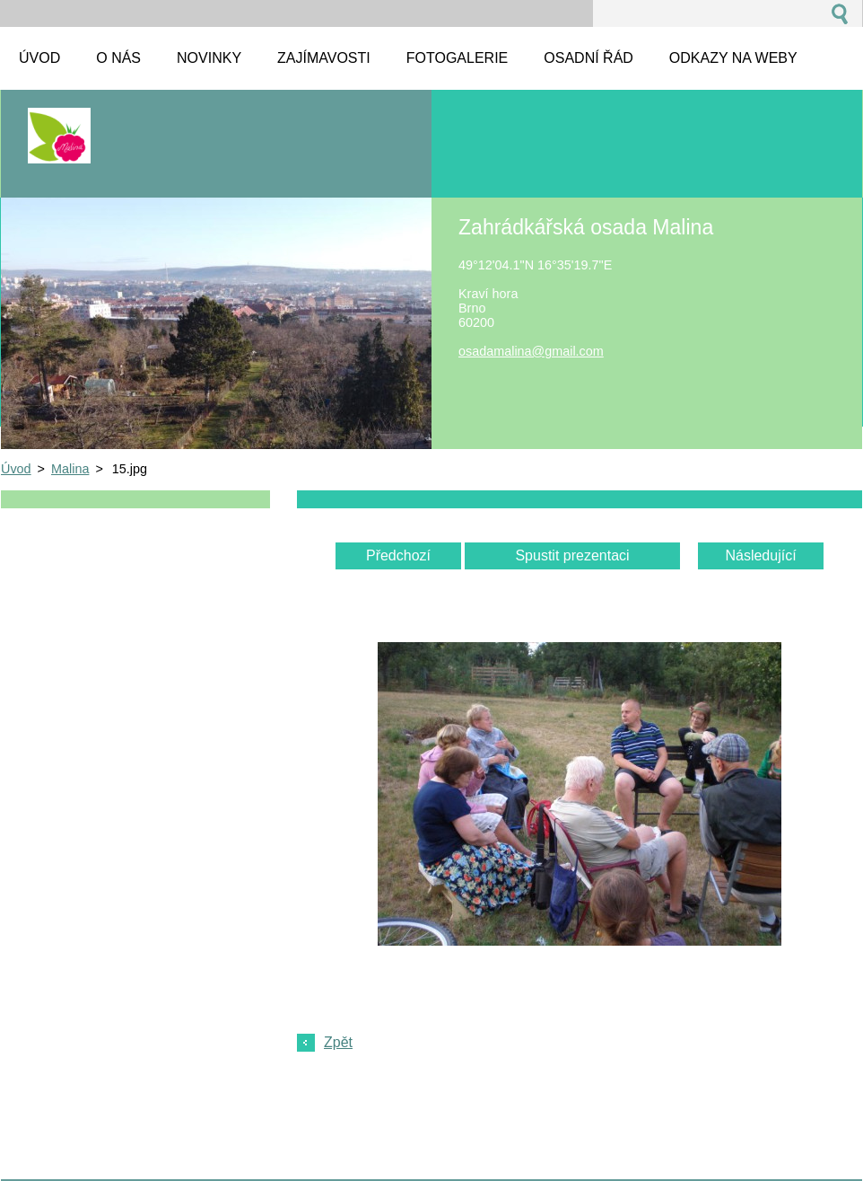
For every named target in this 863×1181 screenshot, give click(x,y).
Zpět (338, 1042)
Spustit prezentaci (572, 555)
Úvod (16, 469)
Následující (760, 555)
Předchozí (398, 555)
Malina (70, 469)
